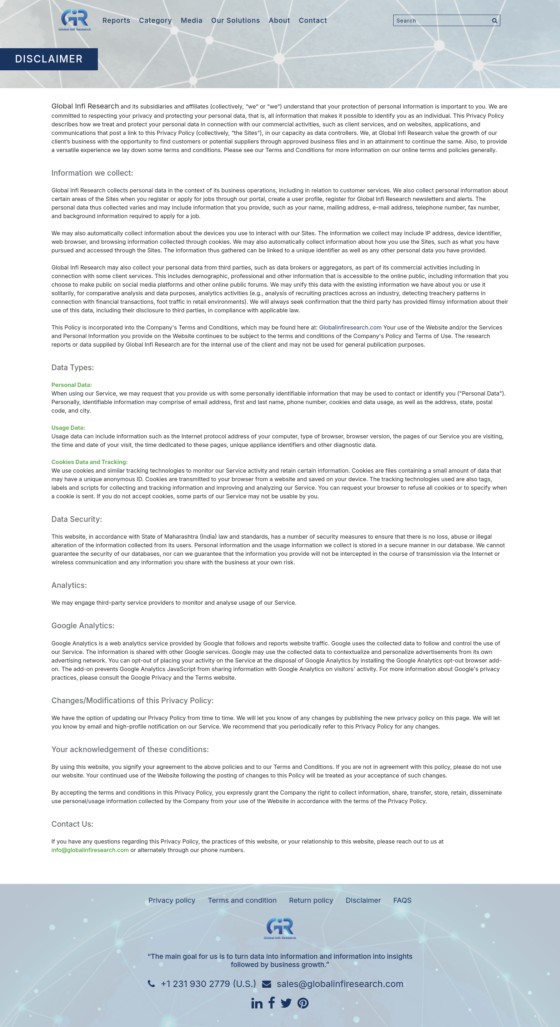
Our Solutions (235, 20)
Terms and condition (242, 900)
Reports (116, 20)
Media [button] (191, 20)
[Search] (446, 20)
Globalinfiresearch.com (350, 327)
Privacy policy (171, 900)
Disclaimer (363, 900)
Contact (313, 20)
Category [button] (155, 20)
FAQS (402, 900)
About (279, 20)
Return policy (311, 900)
